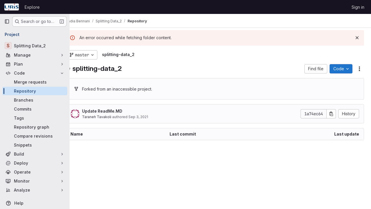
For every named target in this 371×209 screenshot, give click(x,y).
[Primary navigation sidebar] (7, 21)
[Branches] (34, 100)
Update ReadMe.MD (113, 111)
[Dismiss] (357, 37)
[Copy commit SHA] (331, 113)
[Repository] (34, 91)
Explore (32, 7)
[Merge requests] (34, 82)
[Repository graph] (34, 127)
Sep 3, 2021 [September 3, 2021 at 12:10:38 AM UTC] (149, 117)
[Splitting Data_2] (34, 45)
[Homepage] (11, 7)
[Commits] (34, 109)
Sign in (358, 7)
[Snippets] (34, 145)
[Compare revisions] (34, 136)
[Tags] (34, 118)
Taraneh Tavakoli (107, 117)
